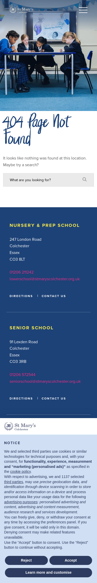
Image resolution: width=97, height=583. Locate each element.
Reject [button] (26, 560)
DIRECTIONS (21, 296)
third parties (13, 482)
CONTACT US (54, 296)
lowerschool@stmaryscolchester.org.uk (45, 279)
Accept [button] (71, 560)
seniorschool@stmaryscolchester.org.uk (45, 381)
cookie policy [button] (20, 471)
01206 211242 (22, 272)
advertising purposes (21, 502)
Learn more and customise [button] (48, 572)
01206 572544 (22, 374)
